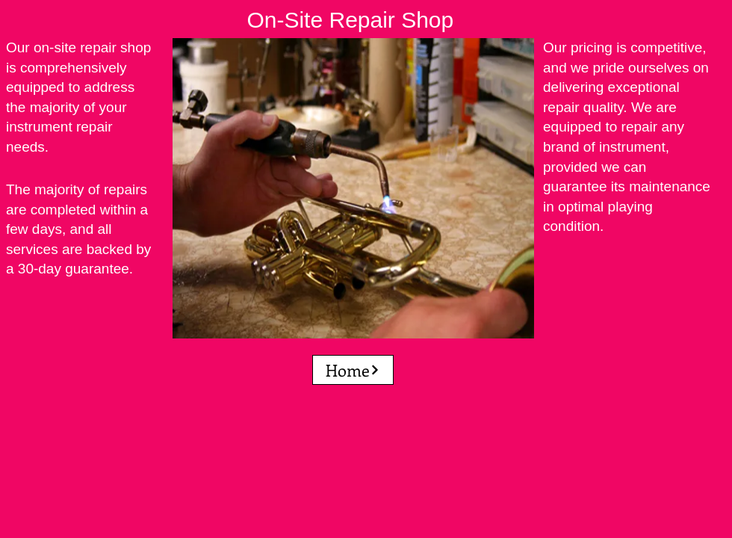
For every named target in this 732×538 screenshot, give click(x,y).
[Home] (353, 370)
